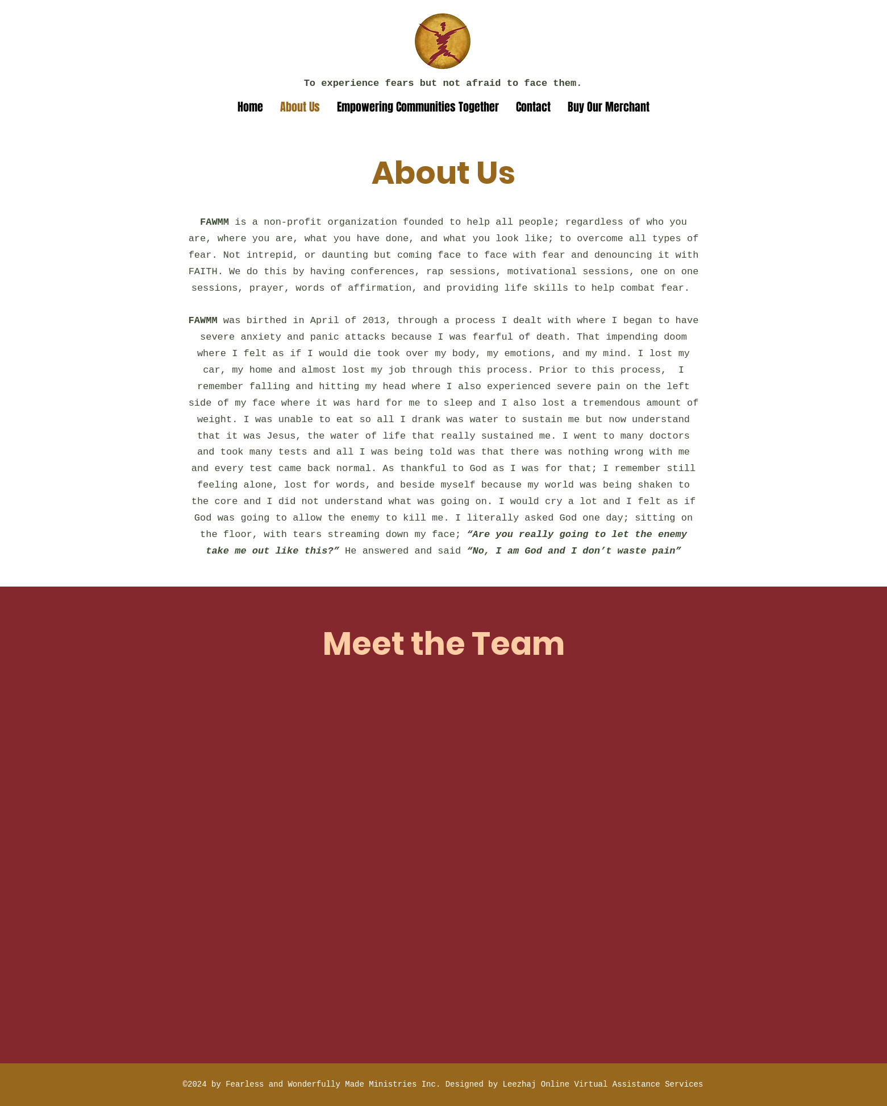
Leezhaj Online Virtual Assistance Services (603, 1084)
